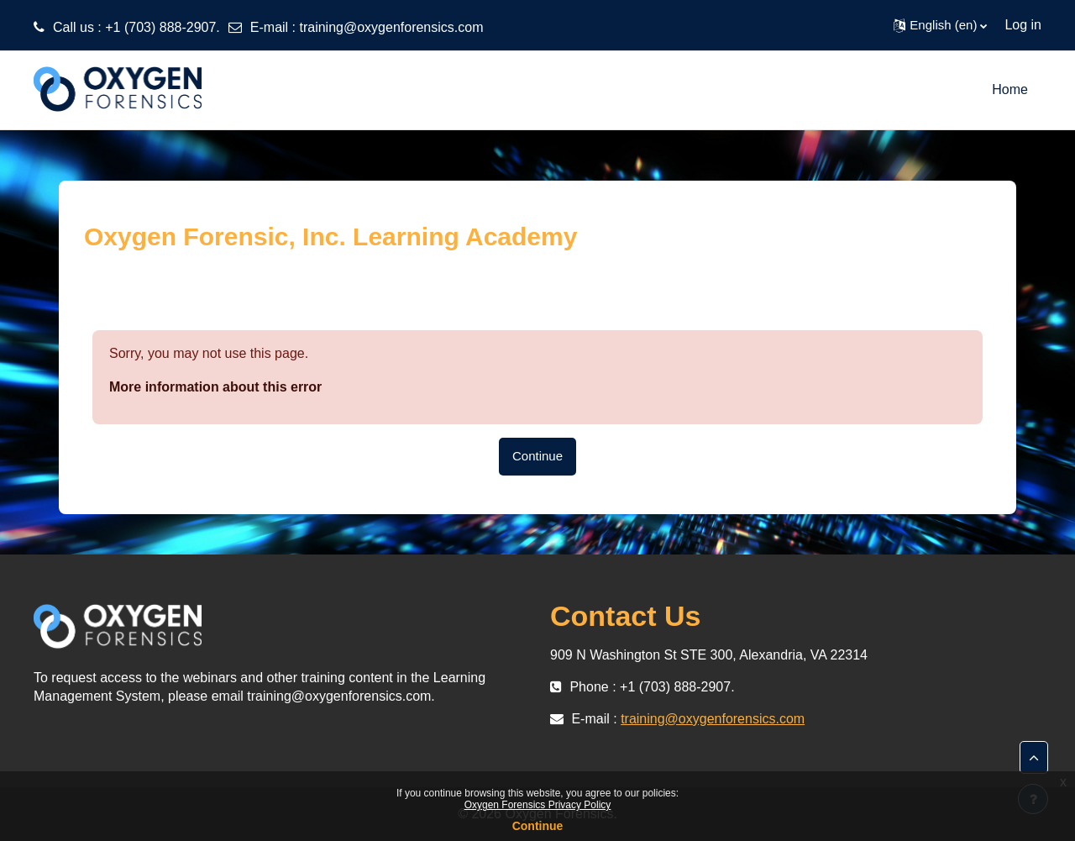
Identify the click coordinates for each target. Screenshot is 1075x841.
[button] (940, 25)
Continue (537, 456)
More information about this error (215, 387)
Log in (1022, 25)
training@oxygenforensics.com (391, 27)
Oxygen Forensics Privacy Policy (537, 805)
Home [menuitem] (1010, 89)
